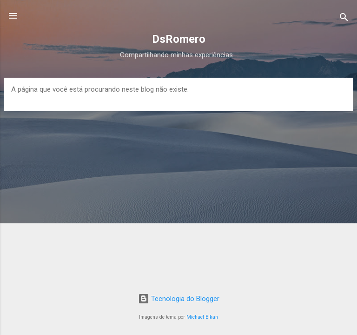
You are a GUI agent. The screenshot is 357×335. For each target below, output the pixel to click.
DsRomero (178, 39)
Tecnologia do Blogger (178, 299)
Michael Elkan (202, 317)
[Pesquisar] (344, 19)
